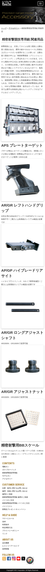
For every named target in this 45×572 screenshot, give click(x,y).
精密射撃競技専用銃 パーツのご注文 (16, 503)
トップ (4, 28)
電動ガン (5, 467)
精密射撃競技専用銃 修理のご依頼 (15, 497)
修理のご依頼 (7, 494)
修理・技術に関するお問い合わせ (14, 491)
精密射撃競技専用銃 (9, 473)
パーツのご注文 (8, 500)
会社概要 (5, 543)
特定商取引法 (7, 528)
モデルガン (6, 476)
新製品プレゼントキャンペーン (14, 509)
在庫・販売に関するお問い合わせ (14, 488)
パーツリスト (7, 506)
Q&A (4, 522)
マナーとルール (8, 518)
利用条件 (5, 525)
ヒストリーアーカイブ (10, 546)
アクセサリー (14, 28)
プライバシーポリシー (10, 531)
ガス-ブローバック (9, 470)
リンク (4, 534)
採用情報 (5, 549)
